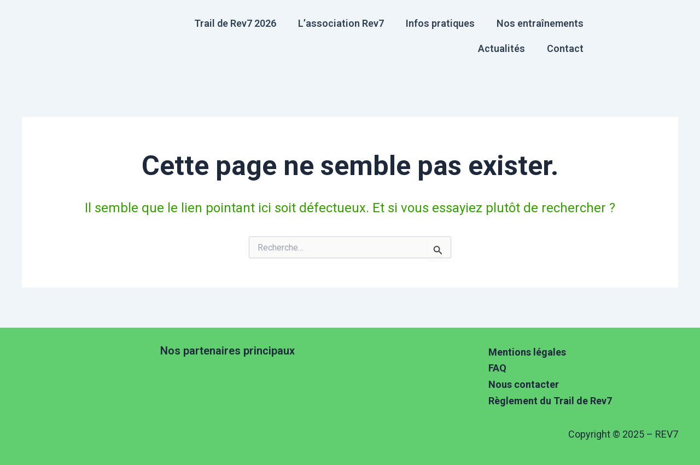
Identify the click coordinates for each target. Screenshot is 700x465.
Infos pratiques (440, 23)
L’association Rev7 (341, 23)
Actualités (501, 48)
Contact (565, 48)
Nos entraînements (540, 23)
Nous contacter (523, 384)
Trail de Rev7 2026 (235, 23)
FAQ (497, 368)
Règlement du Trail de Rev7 (550, 400)
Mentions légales (527, 352)
